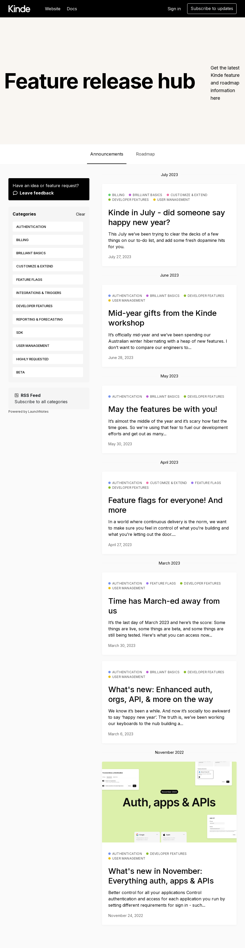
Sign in (174, 8)
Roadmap (145, 154)
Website (52, 8)
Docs (72, 8)
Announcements (106, 154)
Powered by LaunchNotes (28, 411)
